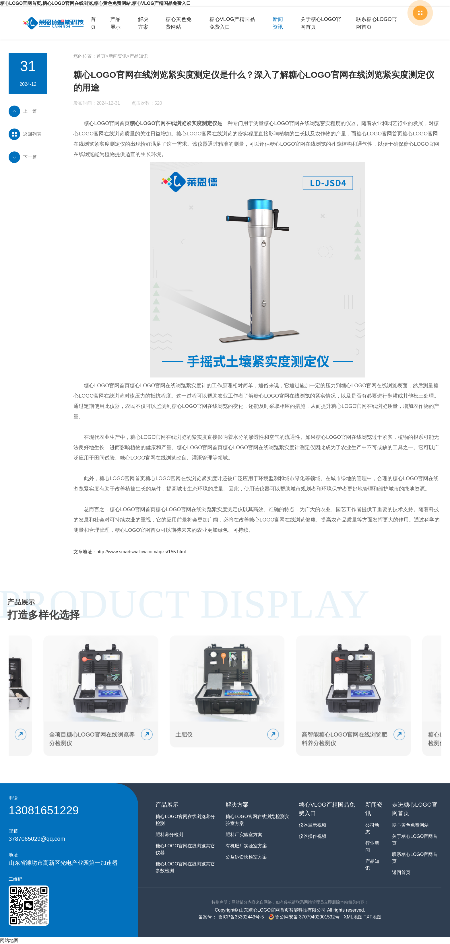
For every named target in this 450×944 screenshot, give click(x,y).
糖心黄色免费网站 (178, 23)
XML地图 (353, 916)
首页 (93, 23)
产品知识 (138, 56)
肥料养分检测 (169, 834)
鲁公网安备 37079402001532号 (304, 916)
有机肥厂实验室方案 (246, 845)
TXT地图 (372, 916)
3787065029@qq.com (37, 839)
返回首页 (401, 872)
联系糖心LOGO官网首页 (376, 23)
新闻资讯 (278, 23)
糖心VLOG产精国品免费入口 (232, 23)
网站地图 (9, 940)
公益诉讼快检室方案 (246, 857)
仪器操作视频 (312, 836)
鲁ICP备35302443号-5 (240, 916)
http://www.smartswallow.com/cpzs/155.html (141, 551)
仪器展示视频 (312, 825)
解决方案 (143, 23)
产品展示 (115, 23)
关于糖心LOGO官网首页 (320, 23)
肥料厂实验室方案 (244, 834)
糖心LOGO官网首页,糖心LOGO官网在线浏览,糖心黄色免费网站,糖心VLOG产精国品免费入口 (95, 3)
